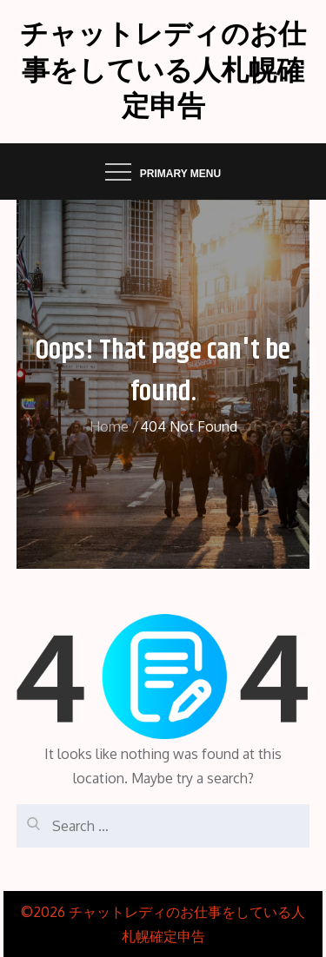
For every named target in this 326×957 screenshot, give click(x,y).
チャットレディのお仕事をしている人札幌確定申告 (163, 71)
